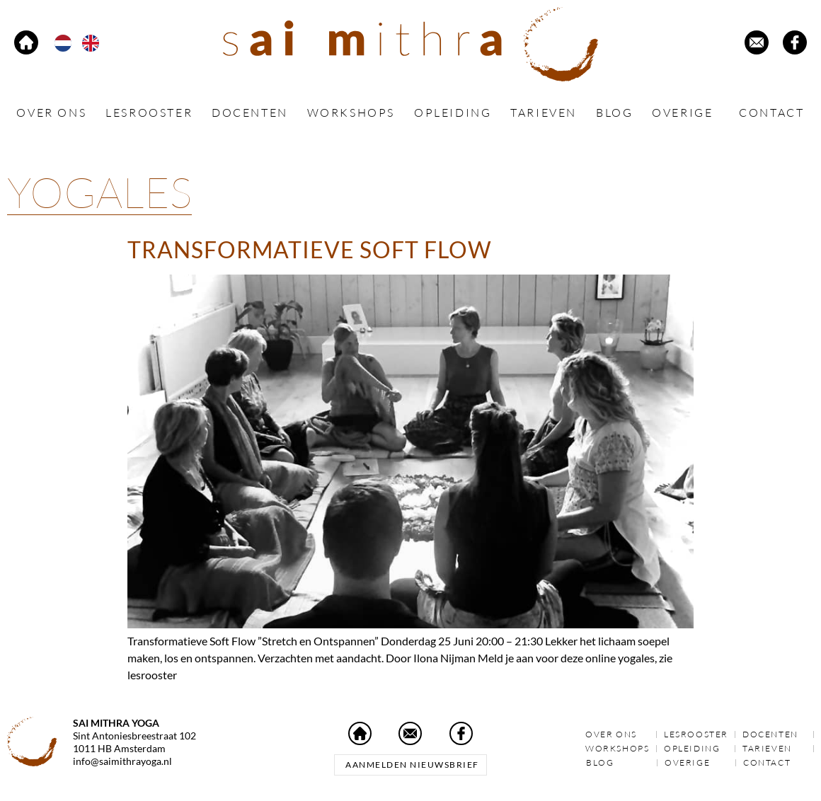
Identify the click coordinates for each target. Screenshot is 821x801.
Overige (686, 112)
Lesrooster (149, 112)
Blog (614, 112)
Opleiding (452, 112)
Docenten (250, 112)
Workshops (351, 112)
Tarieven (543, 112)
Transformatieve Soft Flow (309, 249)
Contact (771, 112)
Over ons (51, 112)
